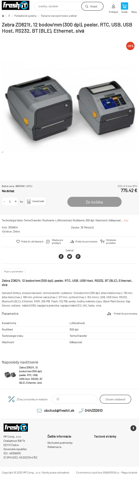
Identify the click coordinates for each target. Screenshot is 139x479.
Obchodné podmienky (60, 442)
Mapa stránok (129, 472)
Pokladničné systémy (25, 15)
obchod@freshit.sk (59, 410)
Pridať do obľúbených (32, 241)
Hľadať (93, 6)
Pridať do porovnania (86, 241)
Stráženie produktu (111, 241)
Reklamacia (54, 446)
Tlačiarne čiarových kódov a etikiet (59, 15)
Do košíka (94, 201)
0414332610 (94, 410)
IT (9, 15)
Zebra (16, 231)
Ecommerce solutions (89, 472)
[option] (69, 107)
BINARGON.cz (111, 472)
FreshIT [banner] (18, 5)
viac (126, 220)
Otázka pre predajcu (57, 241)
